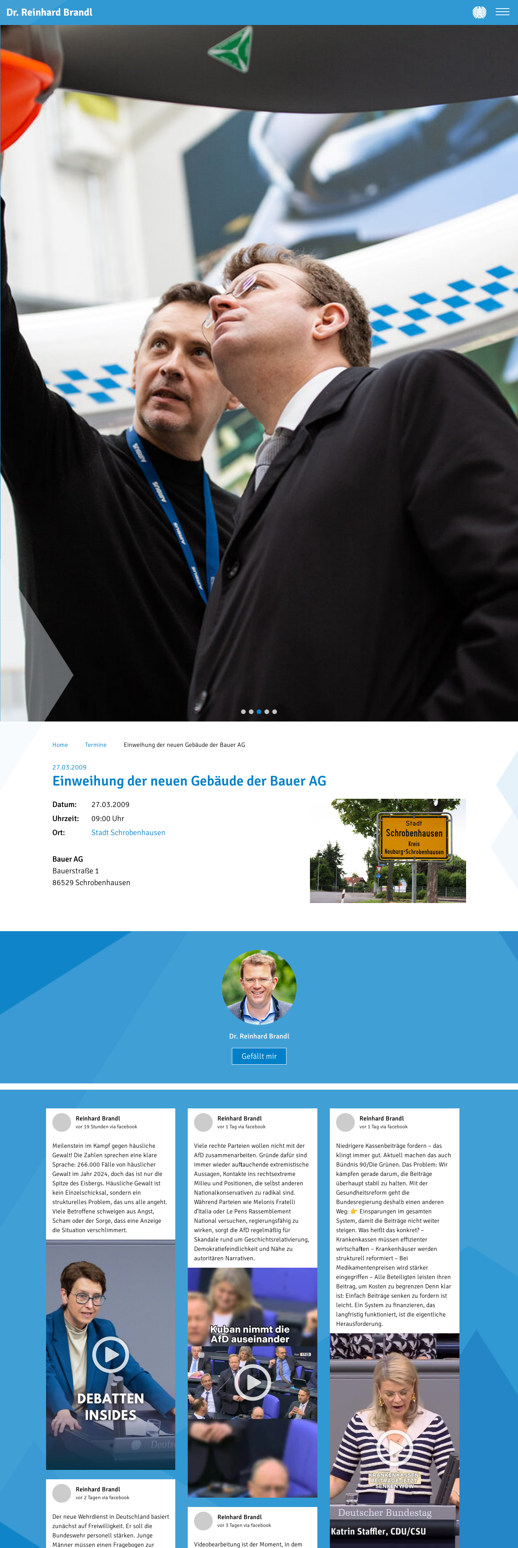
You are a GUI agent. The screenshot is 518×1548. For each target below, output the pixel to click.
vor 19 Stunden (93, 1127)
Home (60, 745)
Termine (96, 745)
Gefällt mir (259, 1056)
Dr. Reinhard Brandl (259, 1036)
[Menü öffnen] (502, 12)
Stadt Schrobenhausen (128, 832)
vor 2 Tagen (89, 1498)
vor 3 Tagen (230, 1525)
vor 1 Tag (227, 1127)
